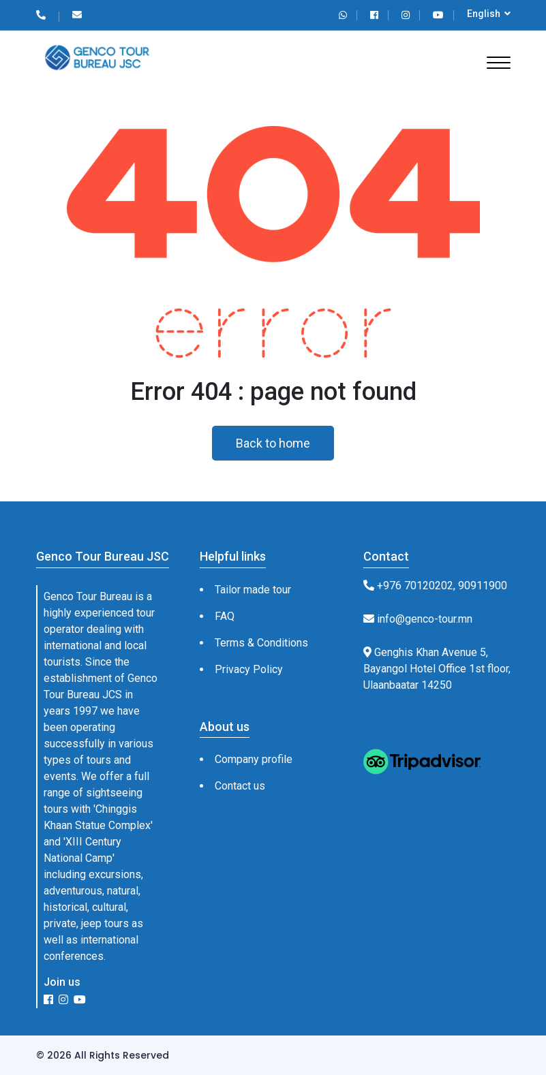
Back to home (273, 443)
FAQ (224, 616)
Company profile (253, 759)
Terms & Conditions (261, 642)
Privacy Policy (249, 669)
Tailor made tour (253, 589)
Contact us (240, 785)
